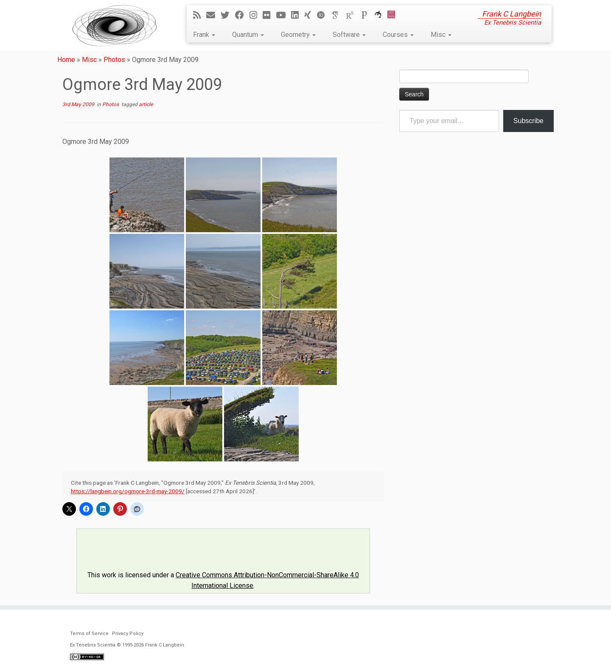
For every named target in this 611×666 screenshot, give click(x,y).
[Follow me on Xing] (310, 15)
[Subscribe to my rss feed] (199, 15)
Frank (204, 35)
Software (349, 35)
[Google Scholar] (338, 15)
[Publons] (367, 15)
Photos (114, 60)
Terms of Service (89, 633)
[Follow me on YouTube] (283, 15)
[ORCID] (324, 15)
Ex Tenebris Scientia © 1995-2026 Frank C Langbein (127, 645)
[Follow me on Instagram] (256, 15)
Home (66, 60)
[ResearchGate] (352, 15)
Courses (398, 35)
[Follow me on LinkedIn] (297, 15)
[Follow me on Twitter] (228, 15)
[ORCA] (380, 15)
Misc (441, 35)
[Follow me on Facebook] (242, 15)
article (146, 104)
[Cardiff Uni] (394, 15)
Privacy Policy (127, 633)
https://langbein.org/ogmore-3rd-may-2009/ (128, 491)
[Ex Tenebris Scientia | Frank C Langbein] (114, 25)
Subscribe (528, 120)
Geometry (298, 35)
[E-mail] (213, 15)
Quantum (248, 35)
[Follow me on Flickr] (269, 15)
